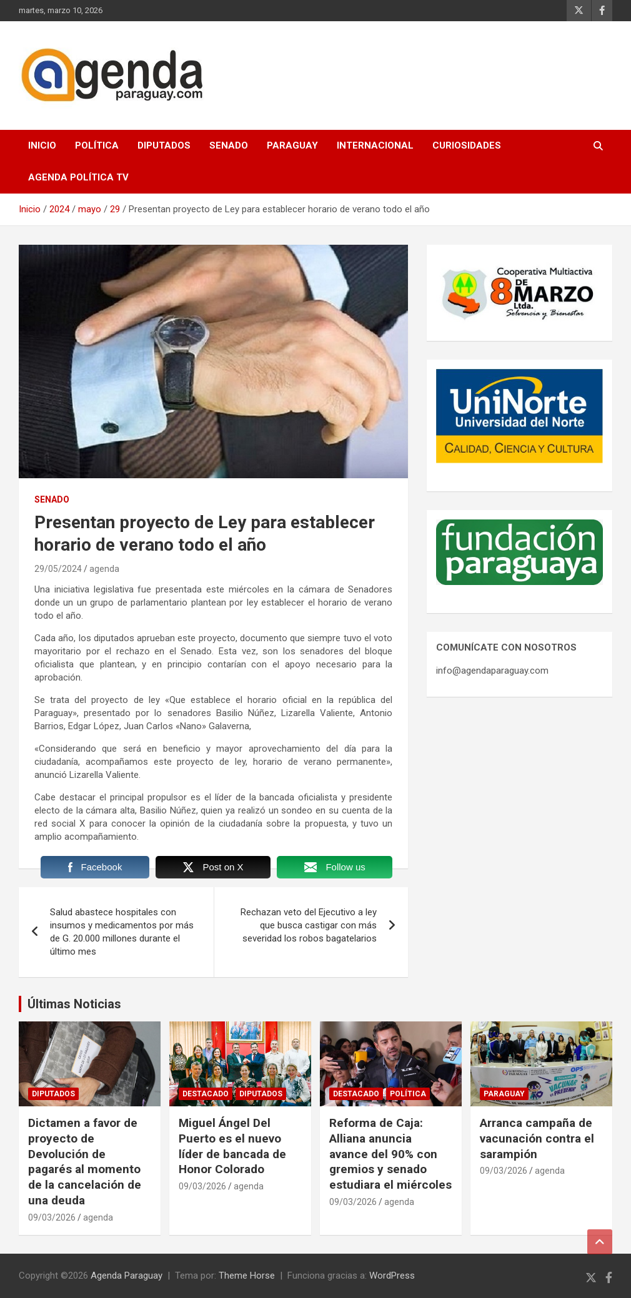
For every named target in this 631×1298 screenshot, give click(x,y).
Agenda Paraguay (126, 1275)
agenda (104, 569)
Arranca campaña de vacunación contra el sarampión (537, 1138)
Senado (228, 145)
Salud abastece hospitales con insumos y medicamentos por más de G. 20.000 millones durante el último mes (122, 932)
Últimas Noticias (74, 1003)
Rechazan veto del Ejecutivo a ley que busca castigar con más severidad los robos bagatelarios (309, 925)
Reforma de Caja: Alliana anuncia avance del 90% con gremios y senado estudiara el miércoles (390, 1154)
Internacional (375, 145)
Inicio (42, 145)
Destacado (205, 1093)
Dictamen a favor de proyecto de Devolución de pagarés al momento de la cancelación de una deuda (84, 1161)
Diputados (164, 145)
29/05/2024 (58, 569)
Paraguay (292, 145)
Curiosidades (466, 145)
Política (97, 145)
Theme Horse (247, 1275)
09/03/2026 (52, 1217)
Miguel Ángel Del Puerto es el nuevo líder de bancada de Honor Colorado (232, 1146)
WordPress (392, 1275)
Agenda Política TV (78, 177)
